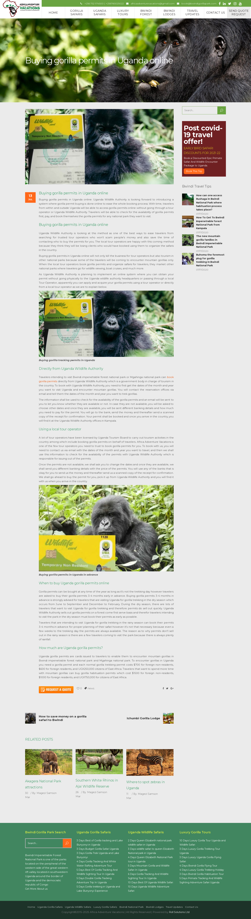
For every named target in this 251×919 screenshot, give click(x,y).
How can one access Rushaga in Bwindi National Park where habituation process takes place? (209, 202)
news (91, 688)
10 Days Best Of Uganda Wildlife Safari (150, 882)
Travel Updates (174, 906)
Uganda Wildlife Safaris (78, 906)
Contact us (191, 906)
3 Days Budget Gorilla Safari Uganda (98, 848)
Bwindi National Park (131, 906)
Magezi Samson (47, 793)
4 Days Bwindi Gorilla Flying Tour (198, 865)
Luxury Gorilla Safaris (105, 906)
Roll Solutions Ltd (179, 912)
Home (31, 906)
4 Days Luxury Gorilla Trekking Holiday (202, 869)
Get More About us (36, 888)
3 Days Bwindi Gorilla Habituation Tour (202, 874)
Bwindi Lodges (154, 906)
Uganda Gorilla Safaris (50, 906)
